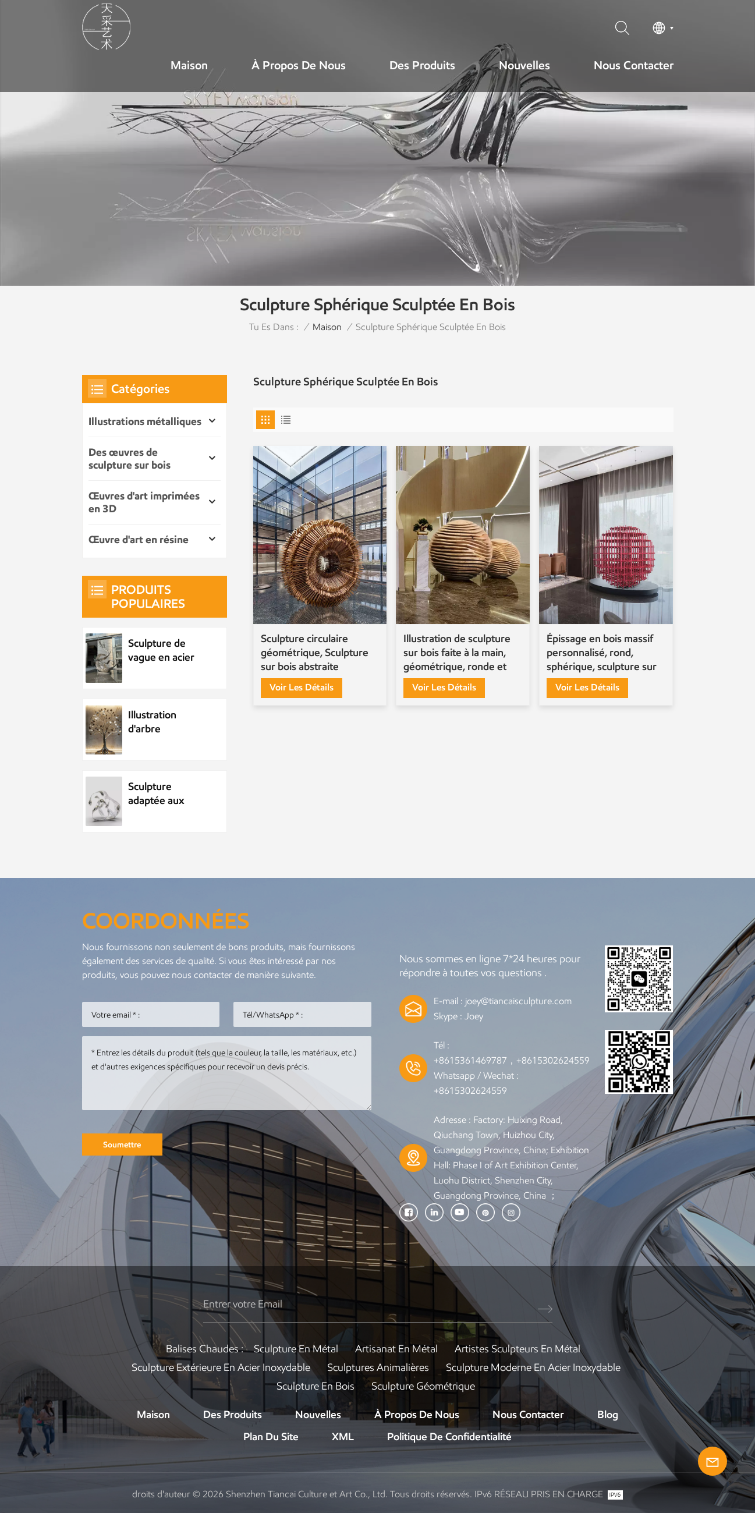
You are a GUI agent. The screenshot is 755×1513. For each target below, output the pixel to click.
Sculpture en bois (316, 1386)
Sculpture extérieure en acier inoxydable (221, 1367)
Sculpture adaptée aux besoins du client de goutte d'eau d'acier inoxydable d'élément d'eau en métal (166, 793)
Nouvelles (524, 65)
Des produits (422, 65)
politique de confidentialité (449, 1436)
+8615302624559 (470, 1090)
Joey (474, 1016)
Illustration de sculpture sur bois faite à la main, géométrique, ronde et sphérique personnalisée (459, 653)
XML (343, 1436)
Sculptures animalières (378, 1367)
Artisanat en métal (396, 1348)
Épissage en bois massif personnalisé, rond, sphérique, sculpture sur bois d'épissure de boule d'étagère (602, 653)
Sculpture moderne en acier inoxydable (533, 1367)
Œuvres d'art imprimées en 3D (144, 502)
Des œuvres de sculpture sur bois (129, 459)
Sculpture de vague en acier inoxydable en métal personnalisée (161, 650)
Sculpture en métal (296, 1348)
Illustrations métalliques (144, 421)
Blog (607, 1414)
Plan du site (271, 1436)
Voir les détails (302, 687)
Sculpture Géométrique (423, 1386)
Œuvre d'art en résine (138, 539)
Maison (189, 65)
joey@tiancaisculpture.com (518, 1001)
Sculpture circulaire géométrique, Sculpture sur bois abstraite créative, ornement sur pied (314, 653)
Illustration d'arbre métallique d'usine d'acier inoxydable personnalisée (160, 722)
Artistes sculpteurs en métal (517, 1348)
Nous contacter (634, 65)
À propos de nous (298, 65)
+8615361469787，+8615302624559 (512, 1060)
